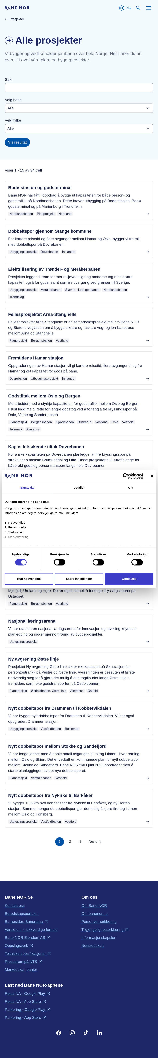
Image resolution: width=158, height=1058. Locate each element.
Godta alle (129, 579)
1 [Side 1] (60, 841)
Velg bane (13, 100)
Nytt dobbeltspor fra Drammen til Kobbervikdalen (59, 708)
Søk (8, 79)
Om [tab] (130, 487)
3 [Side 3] (80, 841)
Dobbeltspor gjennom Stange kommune (50, 231)
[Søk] (138, 8)
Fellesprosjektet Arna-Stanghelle (42, 314)
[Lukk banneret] (152, 476)
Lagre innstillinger (79, 579)
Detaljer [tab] (79, 487)
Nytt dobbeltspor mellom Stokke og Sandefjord (57, 746)
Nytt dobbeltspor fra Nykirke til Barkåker (50, 795)
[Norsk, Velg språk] (124, 8)
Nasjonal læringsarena (31, 621)
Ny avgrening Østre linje (33, 659)
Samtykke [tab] (27, 487)
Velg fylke (13, 120)
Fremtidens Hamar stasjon (35, 357)
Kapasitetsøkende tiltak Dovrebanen (46, 446)
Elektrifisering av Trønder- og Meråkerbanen (54, 269)
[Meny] (148, 8)
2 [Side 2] (70, 841)
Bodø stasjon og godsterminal (40, 187)
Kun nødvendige (29, 579)
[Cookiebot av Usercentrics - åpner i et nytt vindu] (125, 476)
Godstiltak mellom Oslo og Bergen (44, 395)
